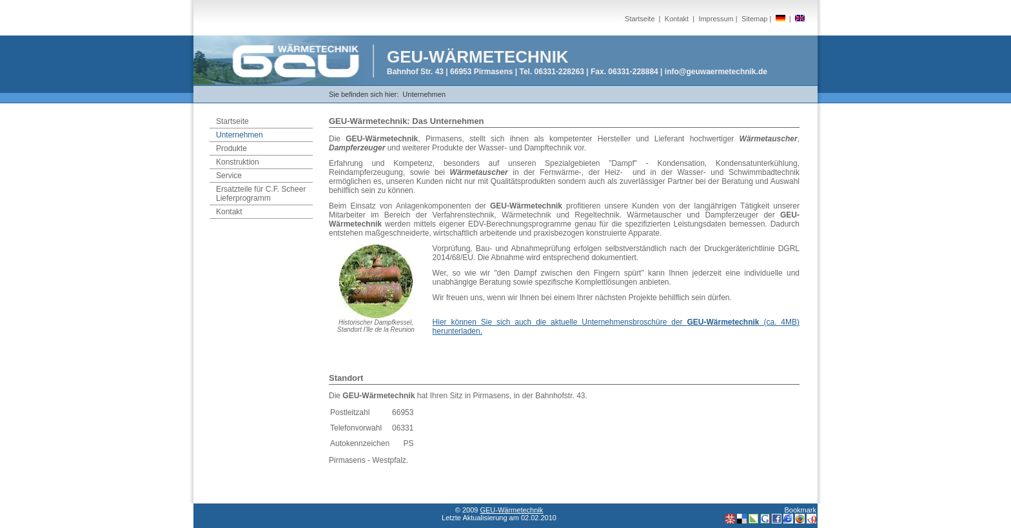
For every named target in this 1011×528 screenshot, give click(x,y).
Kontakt (677, 19)
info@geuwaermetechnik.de (716, 71)
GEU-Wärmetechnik (511, 510)
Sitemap (754, 19)
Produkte (231, 148)
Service (229, 175)
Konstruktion (237, 162)
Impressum (715, 19)
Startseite (639, 19)
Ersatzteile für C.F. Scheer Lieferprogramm (261, 194)
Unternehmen (424, 94)
